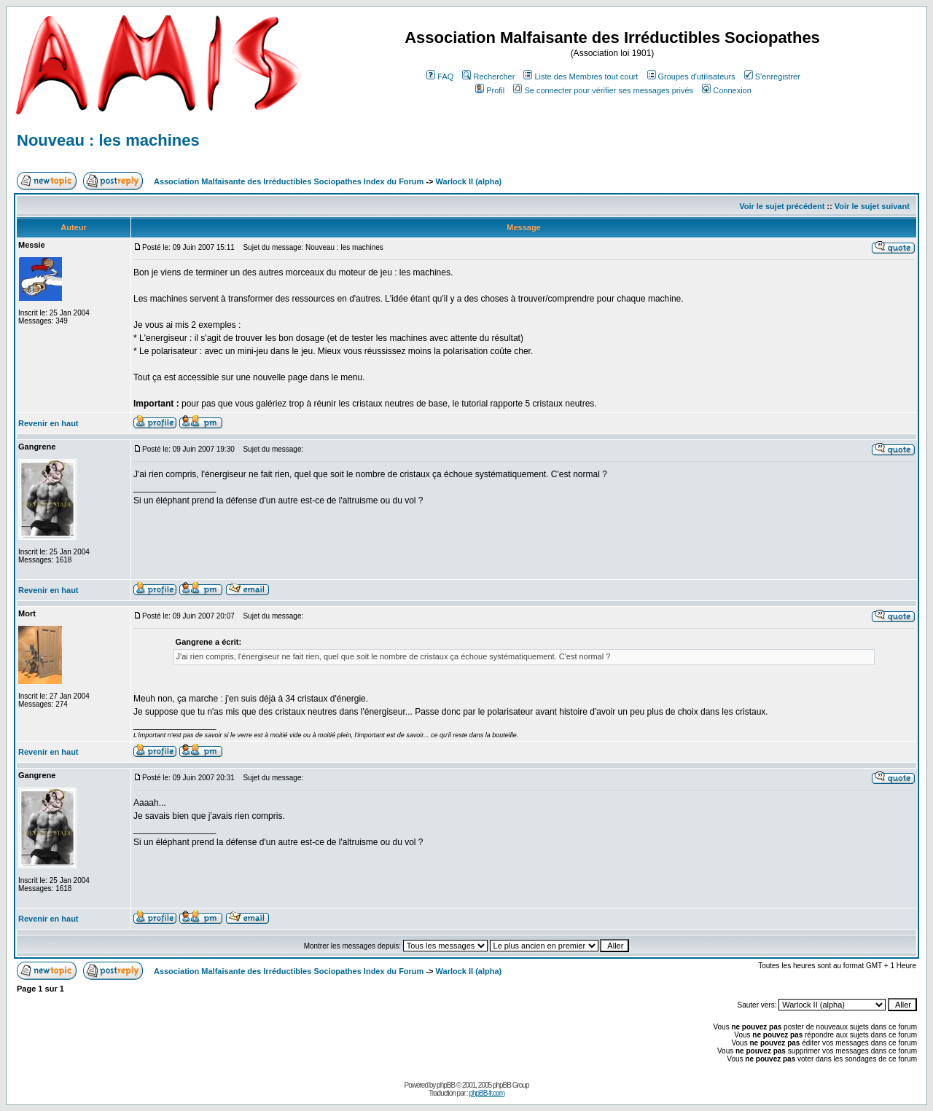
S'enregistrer (772, 76)
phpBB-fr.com (486, 1093)
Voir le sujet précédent (781, 206)
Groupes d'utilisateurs (691, 76)
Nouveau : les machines (108, 140)
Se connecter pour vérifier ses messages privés (603, 90)
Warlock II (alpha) (469, 181)
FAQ (439, 76)
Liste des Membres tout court (580, 76)
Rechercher (488, 76)
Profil (489, 90)
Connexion (727, 90)
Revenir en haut (48, 423)
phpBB (446, 1085)
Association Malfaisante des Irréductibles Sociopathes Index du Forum (288, 181)
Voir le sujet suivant (872, 206)
